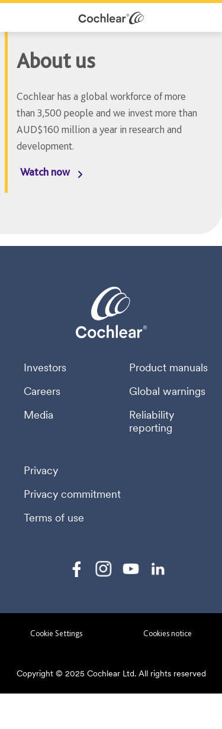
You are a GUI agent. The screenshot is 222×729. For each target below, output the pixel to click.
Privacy (41, 470)
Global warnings (167, 391)
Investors (45, 367)
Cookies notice (167, 633)
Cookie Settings (56, 633)
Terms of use (54, 517)
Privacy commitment (72, 494)
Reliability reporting (151, 422)
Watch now (45, 172)
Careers (42, 391)
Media (38, 415)
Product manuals (168, 367)
